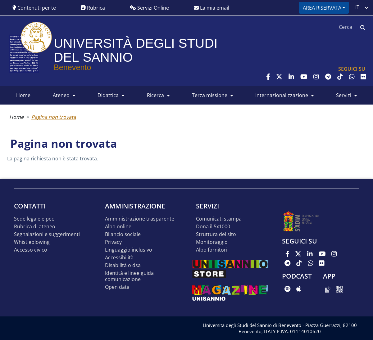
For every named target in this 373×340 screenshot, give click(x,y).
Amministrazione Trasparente (139, 219)
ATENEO (61, 95)
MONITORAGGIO (212, 242)
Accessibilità (119, 257)
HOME (23, 95)
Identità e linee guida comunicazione (129, 276)
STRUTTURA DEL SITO (216, 234)
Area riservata (322, 7)
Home (16, 117)
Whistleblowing (32, 242)
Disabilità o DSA (123, 265)
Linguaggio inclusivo (128, 250)
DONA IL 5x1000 (213, 226)
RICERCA (155, 95)
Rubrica (93, 7)
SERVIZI (343, 95)
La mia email (211, 7)
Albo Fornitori (211, 250)
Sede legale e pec (34, 219)
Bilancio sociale (123, 234)
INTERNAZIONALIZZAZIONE (281, 95)
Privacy (113, 242)
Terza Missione (209, 95)
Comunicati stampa (219, 219)
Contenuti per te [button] (34, 7)
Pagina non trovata (53, 117)
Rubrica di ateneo (34, 226)
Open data (117, 287)
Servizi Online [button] (149, 7)
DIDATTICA (108, 95)
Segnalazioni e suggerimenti (47, 234)
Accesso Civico (30, 250)
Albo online (118, 226)
